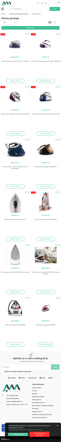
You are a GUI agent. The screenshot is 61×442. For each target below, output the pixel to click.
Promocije (35, 408)
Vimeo (42, 378)
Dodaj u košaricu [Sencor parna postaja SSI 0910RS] (45, 239)
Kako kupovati (36, 399)
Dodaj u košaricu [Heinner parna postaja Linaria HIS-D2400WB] (45, 81)
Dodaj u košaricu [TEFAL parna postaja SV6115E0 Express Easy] (15, 292)
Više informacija (46, 344)
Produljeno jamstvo (38, 402)
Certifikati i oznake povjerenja (41, 414)
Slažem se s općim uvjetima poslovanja (17, 371)
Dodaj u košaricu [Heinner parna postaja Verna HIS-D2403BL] (45, 133)
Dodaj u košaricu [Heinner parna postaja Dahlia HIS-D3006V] (15, 81)
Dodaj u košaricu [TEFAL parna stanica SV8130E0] (15, 344)
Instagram (32, 378)
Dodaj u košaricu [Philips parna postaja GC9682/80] (45, 186)
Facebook (12, 378)
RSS (51, 378)
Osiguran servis (37, 411)
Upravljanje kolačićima (39, 417)
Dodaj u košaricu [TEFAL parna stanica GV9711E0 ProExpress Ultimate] (45, 292)
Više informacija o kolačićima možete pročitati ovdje (25, 430)
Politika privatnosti (38, 397)
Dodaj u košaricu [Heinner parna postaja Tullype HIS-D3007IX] (15, 133)
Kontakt (34, 394)
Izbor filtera (30, 28)
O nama (34, 391)
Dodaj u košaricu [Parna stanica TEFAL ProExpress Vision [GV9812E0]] (15, 186)
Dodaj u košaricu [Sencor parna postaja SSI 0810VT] (15, 239)
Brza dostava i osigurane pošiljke (42, 405)
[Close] (18, 434)
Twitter (22, 378)
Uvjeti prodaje (36, 388)
